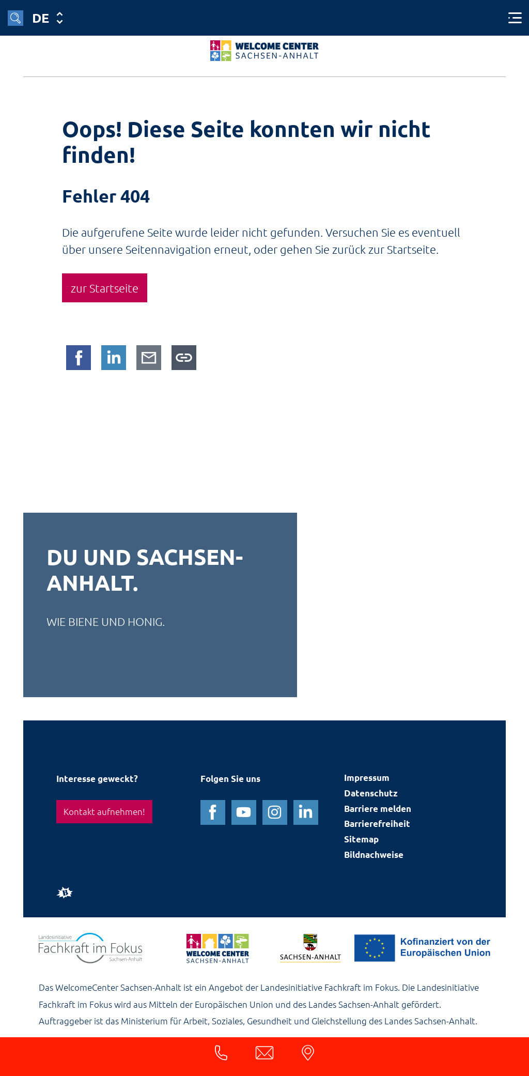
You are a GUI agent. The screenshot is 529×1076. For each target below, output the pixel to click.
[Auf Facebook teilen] (78, 357)
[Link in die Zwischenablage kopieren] (183, 357)
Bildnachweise (373, 855)
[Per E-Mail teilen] (148, 357)
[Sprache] (47, 18)
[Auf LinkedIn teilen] (113, 357)
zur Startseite (104, 288)
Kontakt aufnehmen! (104, 811)
